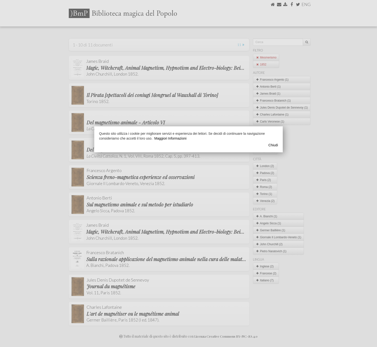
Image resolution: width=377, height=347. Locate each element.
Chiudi (273, 145)
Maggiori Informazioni (170, 138)
